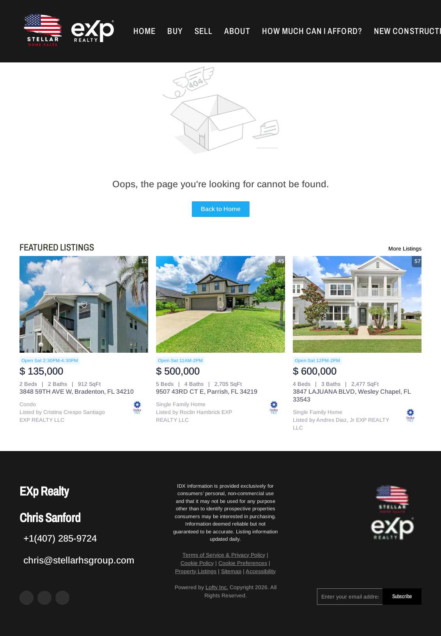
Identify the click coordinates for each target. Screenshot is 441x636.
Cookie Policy (197, 563)
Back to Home (221, 209)
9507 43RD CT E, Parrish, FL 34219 (206, 391)
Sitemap (231, 571)
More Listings (405, 248)
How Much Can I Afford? (314, 31)
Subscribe (402, 596)
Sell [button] (205, 31)
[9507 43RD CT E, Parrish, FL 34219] (220, 304)
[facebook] (26, 598)
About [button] (239, 31)
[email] (350, 596)
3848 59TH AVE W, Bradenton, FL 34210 (76, 391)
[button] (44, 31)
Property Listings (195, 571)
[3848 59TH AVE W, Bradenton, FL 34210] (83, 304)
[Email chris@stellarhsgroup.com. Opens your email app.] (76, 560)
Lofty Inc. (216, 587)
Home (146, 31)
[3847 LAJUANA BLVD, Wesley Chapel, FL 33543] (357, 304)
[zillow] (44, 598)
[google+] (62, 598)
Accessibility (261, 571)
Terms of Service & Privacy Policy (223, 555)
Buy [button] (176, 31)
